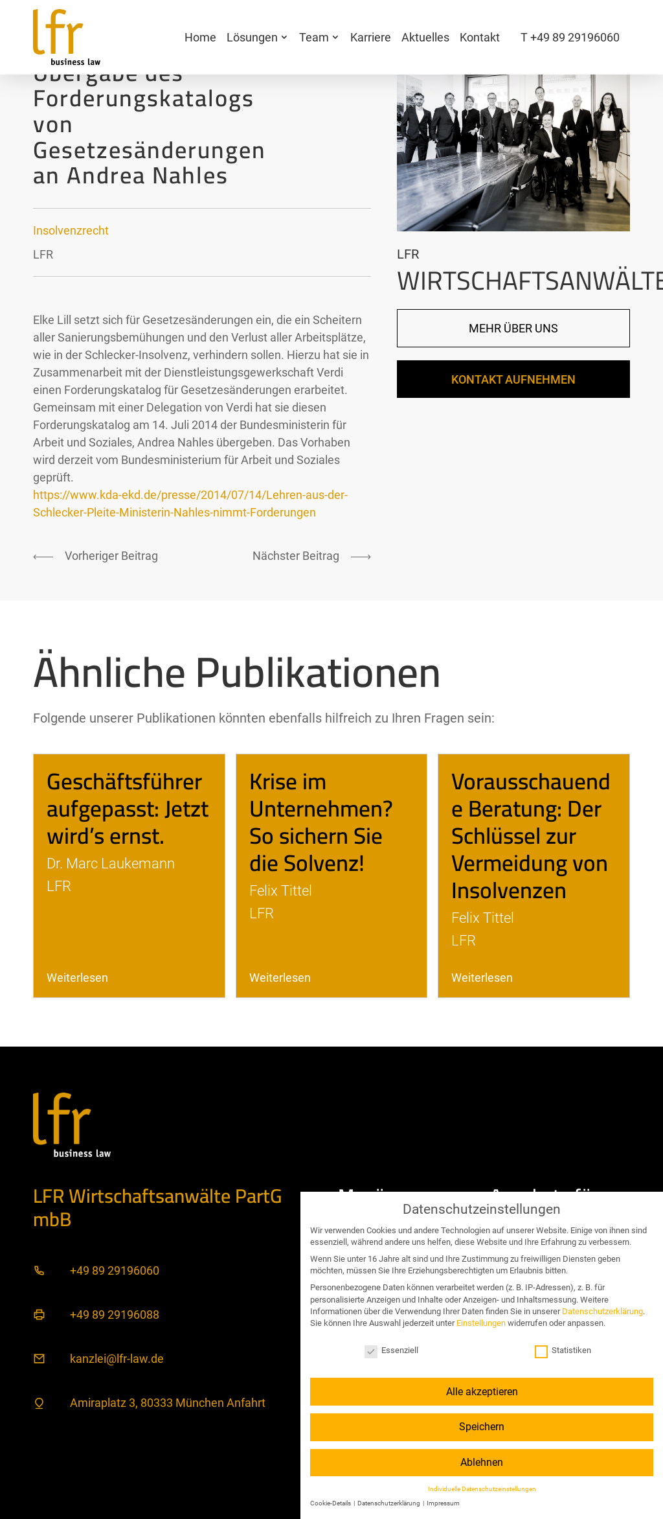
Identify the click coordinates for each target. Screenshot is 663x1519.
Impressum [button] (443, 1503)
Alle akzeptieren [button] (482, 1392)
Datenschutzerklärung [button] (389, 1503)
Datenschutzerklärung (602, 1311)
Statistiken (563, 1350)
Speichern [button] (481, 1426)
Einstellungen (481, 1323)
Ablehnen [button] (481, 1462)
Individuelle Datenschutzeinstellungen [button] (482, 1488)
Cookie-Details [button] (331, 1503)
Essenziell (391, 1350)
